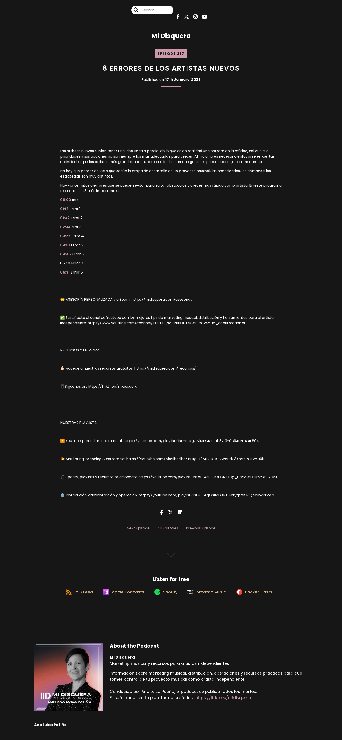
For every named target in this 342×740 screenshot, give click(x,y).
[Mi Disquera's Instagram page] (194, 18)
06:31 (65, 274)
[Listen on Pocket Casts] (258, 597)
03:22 (65, 238)
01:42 (65, 220)
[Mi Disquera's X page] (186, 18)
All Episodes (167, 530)
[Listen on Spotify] (165, 597)
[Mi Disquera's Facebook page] (179, 18)
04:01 (65, 247)
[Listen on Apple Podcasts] (121, 597)
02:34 (65, 229)
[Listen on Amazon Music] (208, 597)
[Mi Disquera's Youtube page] (202, 18)
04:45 (65, 256)
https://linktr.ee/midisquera (223, 703)
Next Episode (138, 530)
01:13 (64, 211)
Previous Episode (200, 530)
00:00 (65, 202)
